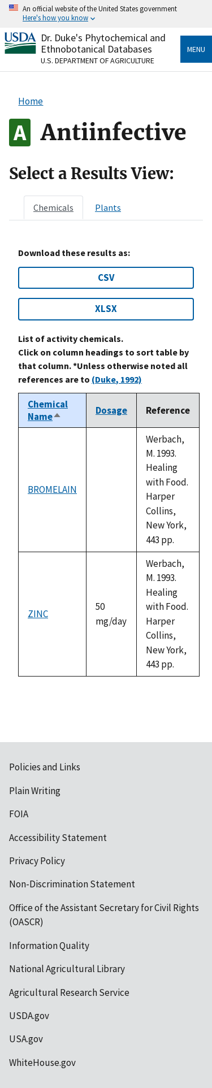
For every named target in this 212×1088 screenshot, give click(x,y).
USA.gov (26, 1039)
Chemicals (53, 207)
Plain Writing (34, 790)
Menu (196, 49)
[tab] (53, 207)
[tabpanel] (106, 462)
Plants (108, 207)
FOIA (18, 814)
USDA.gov (29, 1015)
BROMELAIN (52, 489)
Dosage (111, 410)
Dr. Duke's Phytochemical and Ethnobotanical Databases (103, 43)
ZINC (38, 614)
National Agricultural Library (67, 969)
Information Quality (49, 945)
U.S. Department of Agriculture (97, 60)
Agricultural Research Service (69, 992)
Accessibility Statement (58, 837)
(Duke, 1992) (117, 379)
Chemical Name (48, 410)
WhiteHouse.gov (42, 1062)
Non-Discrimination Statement (72, 884)
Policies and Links (44, 767)
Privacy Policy (37, 861)
